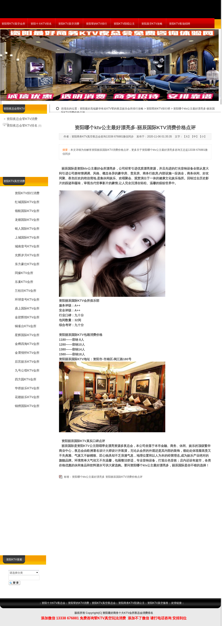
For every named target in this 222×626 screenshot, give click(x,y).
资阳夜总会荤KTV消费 (22, 119)
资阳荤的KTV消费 (78, 602)
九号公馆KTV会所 (27, 370)
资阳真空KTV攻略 (151, 23)
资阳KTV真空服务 (157, 602)
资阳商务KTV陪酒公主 (131, 602)
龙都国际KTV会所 (27, 219)
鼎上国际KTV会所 (27, 308)
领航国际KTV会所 (27, 211)
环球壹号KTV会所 (27, 299)
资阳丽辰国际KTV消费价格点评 (123, 476)
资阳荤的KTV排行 (96, 23)
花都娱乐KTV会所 (27, 397)
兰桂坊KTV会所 (25, 290)
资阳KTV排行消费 (27, 193)
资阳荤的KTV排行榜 (158, 108)
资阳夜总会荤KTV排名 (22, 125)
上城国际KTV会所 (27, 237)
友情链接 (176, 602)
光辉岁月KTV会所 (27, 255)
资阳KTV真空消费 (68, 23)
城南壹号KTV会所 (27, 246)
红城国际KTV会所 (27, 202)
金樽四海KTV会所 (27, 344)
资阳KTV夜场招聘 (179, 23)
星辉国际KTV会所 (27, 335)
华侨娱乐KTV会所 (27, 388)
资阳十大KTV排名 (41, 23)
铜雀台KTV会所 (25, 326)
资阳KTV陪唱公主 (124, 23)
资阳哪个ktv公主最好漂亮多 (88, 476)
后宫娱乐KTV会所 (27, 361)
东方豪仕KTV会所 (27, 264)
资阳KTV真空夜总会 (103, 602)
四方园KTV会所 (25, 379)
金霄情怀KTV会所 (27, 352)
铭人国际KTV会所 (27, 228)
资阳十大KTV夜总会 (53, 602)
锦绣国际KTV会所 (27, 406)
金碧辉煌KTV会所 (27, 317)
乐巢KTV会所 (24, 282)
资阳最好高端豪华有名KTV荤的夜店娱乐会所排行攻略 (111, 108)
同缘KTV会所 (24, 273)
